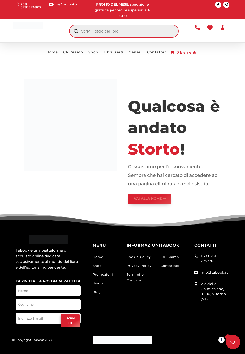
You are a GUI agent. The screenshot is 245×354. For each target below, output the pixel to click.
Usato (98, 283)
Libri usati (113, 52)
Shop (93, 52)
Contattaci (157, 52)
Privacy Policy (139, 266)
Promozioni (103, 274)
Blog (97, 292)
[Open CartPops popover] (233, 342)
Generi (135, 52)
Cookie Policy (139, 257)
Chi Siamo (73, 52)
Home (52, 52)
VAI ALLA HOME (148, 198)
